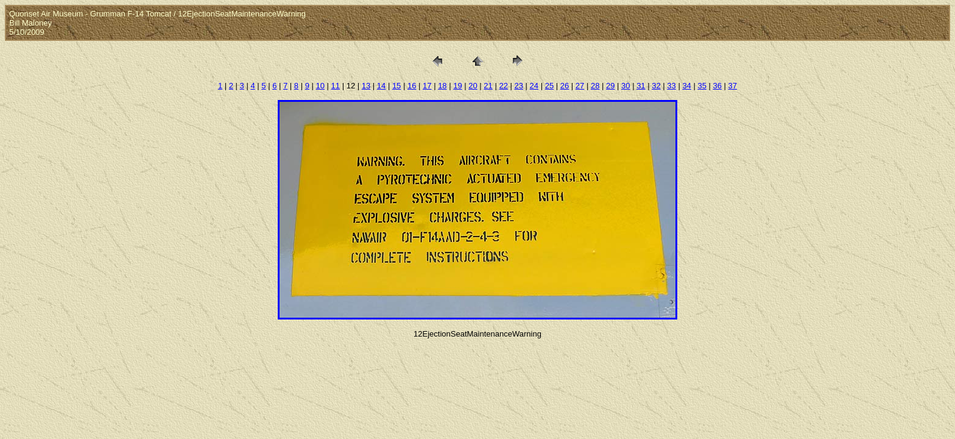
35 (701, 85)
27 (580, 85)
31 (640, 85)
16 (411, 85)
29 (610, 85)
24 (534, 85)
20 (472, 85)
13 (366, 85)
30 (625, 85)
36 (717, 85)
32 (656, 85)
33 (671, 85)
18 (442, 85)
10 (320, 85)
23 (519, 85)
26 (564, 85)
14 (381, 85)
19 (457, 85)
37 (732, 85)
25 (549, 85)
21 (488, 85)
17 (427, 85)
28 (595, 85)
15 (396, 85)
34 (686, 85)
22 (503, 85)
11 (335, 85)
